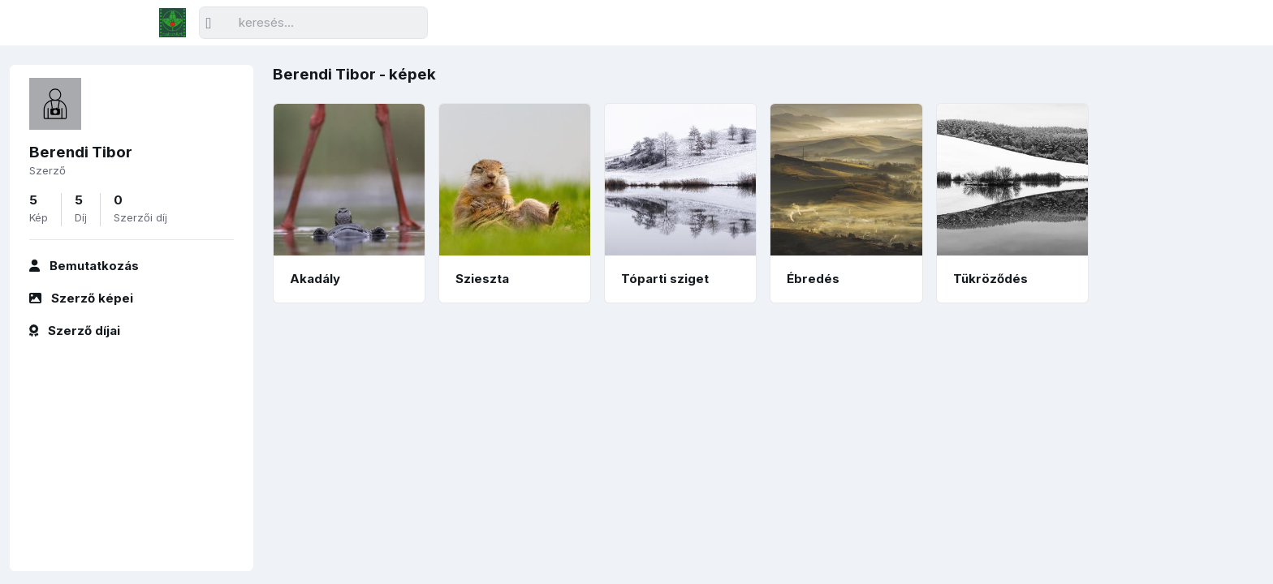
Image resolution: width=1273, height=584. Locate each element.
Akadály (315, 278)
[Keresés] (313, 23)
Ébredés (813, 278)
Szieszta (482, 278)
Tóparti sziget (665, 278)
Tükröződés (990, 278)
